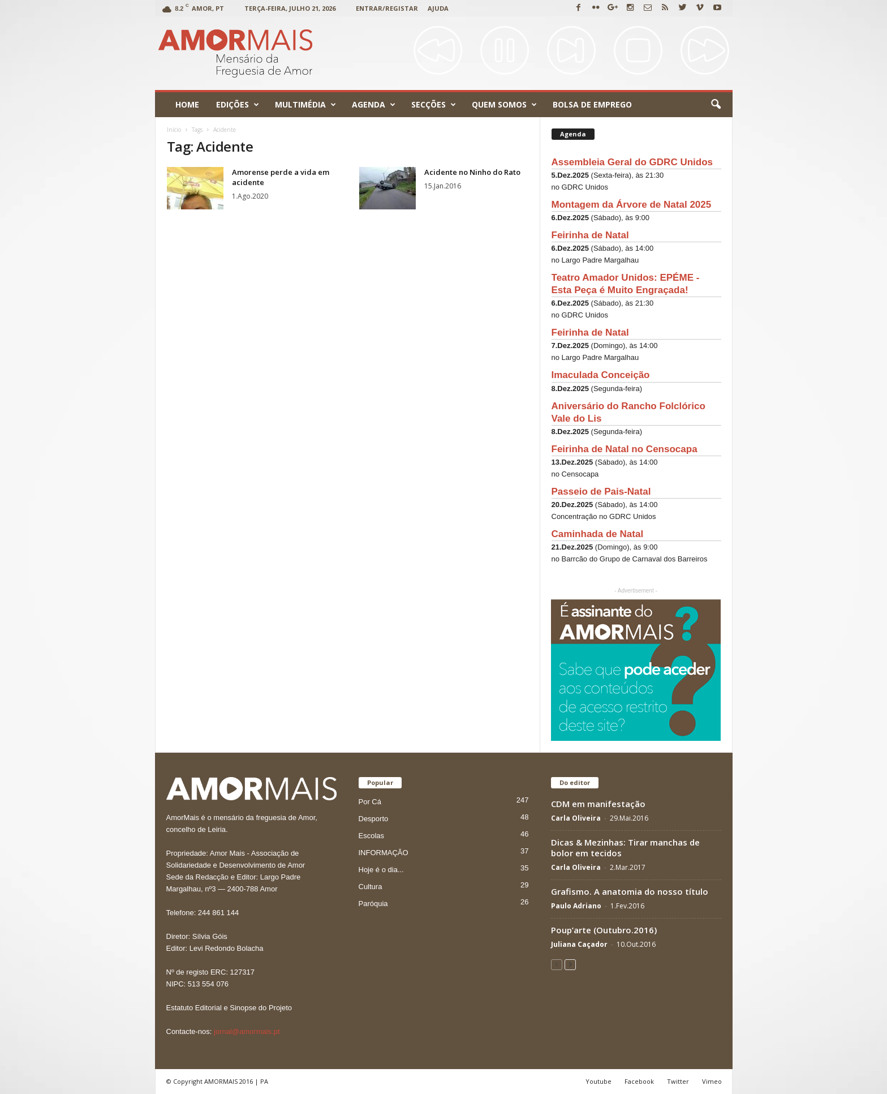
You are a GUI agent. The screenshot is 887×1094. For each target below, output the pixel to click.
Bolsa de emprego (592, 104)
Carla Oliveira (576, 818)
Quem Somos (504, 104)
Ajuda (438, 8)
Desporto (374, 818)
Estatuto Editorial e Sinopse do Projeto (229, 1007)
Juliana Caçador (579, 944)
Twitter (678, 1081)
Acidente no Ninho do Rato (472, 172)
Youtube (598, 1081)
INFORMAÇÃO (383, 852)
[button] (715, 104)
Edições (237, 104)
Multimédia (305, 104)
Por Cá (370, 801)
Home (187, 104)
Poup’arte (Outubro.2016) (604, 930)
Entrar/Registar (387, 8)
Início (174, 130)
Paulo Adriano (576, 906)
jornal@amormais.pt (247, 1031)
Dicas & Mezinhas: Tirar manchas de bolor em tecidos (625, 847)
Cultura (370, 886)
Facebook (639, 1081)
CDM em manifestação (598, 803)
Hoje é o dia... (381, 869)
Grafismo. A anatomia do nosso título (629, 891)
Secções (433, 104)
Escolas (372, 835)
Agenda (373, 104)
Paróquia (373, 903)
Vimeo (712, 1081)
